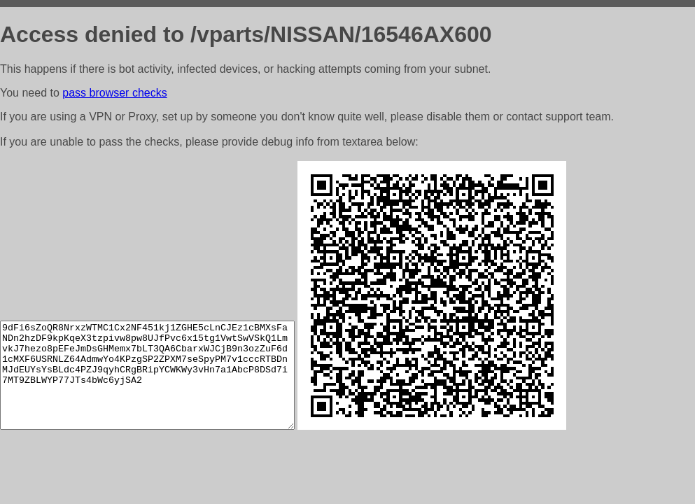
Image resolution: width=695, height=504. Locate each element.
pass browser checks (114, 93)
